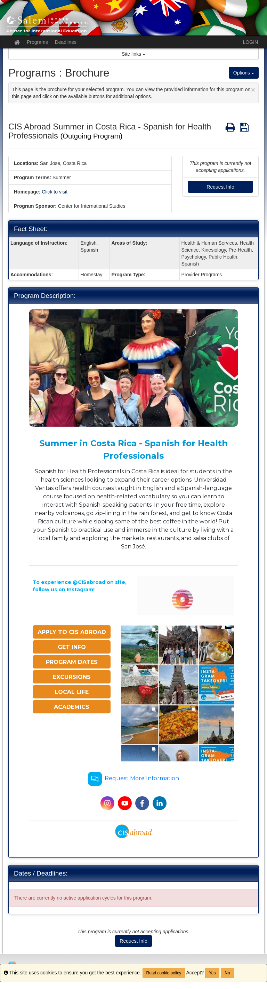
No (227, 973)
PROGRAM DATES (72, 662)
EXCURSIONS (72, 677)
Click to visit (54, 192)
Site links (133, 54)
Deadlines (65, 42)
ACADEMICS (71, 707)
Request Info (220, 187)
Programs (37, 42)
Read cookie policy (163, 973)
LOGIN (250, 42)
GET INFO (72, 647)
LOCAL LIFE (72, 692)
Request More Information (133, 779)
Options (243, 73)
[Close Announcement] (253, 89)
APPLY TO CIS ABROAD (72, 632)
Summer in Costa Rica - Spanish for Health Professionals (133, 449)
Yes (212, 973)
